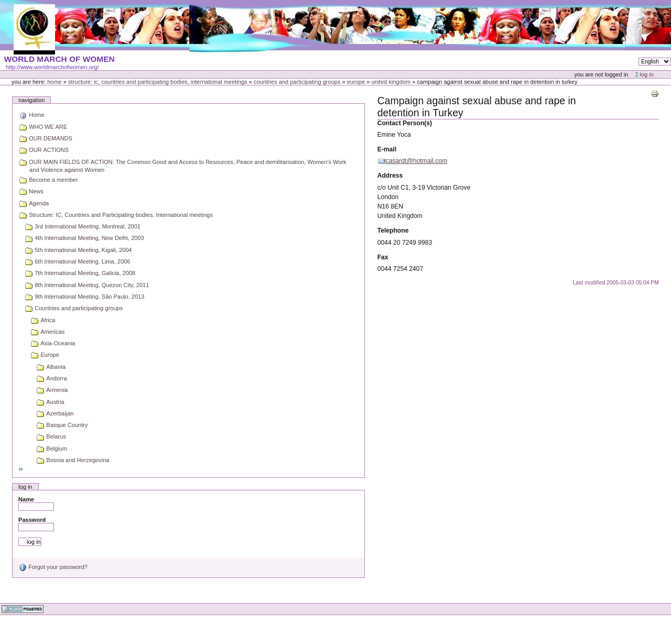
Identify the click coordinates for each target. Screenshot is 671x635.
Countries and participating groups (297, 82)
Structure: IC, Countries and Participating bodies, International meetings (157, 82)
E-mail (386, 149)
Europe (356, 82)
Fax (382, 257)
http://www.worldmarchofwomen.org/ (52, 67)
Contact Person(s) (404, 123)
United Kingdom (390, 82)
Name (26, 499)
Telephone (393, 230)
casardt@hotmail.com (416, 161)
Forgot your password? (53, 567)
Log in (647, 74)
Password (32, 520)
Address (390, 175)
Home (54, 82)
